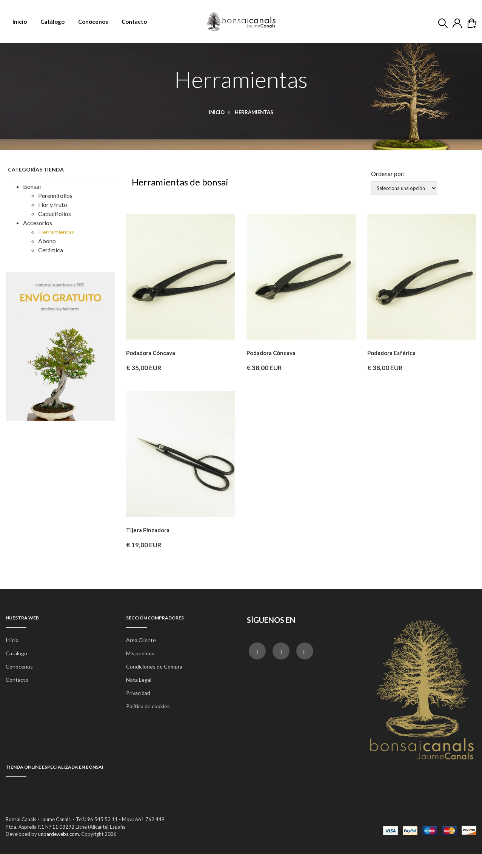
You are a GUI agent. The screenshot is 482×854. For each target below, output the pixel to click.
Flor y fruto (52, 204)
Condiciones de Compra (154, 666)
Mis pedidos (140, 653)
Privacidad (138, 693)
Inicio (221, 112)
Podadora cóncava (150, 352)
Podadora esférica (391, 352)
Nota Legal (138, 679)
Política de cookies (148, 706)
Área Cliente (141, 640)
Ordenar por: (388, 173)
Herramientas (56, 231)
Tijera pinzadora (147, 530)
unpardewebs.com (58, 834)
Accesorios (37, 222)
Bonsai (32, 186)
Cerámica (50, 249)
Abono (47, 240)
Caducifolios (54, 213)
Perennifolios (55, 195)
